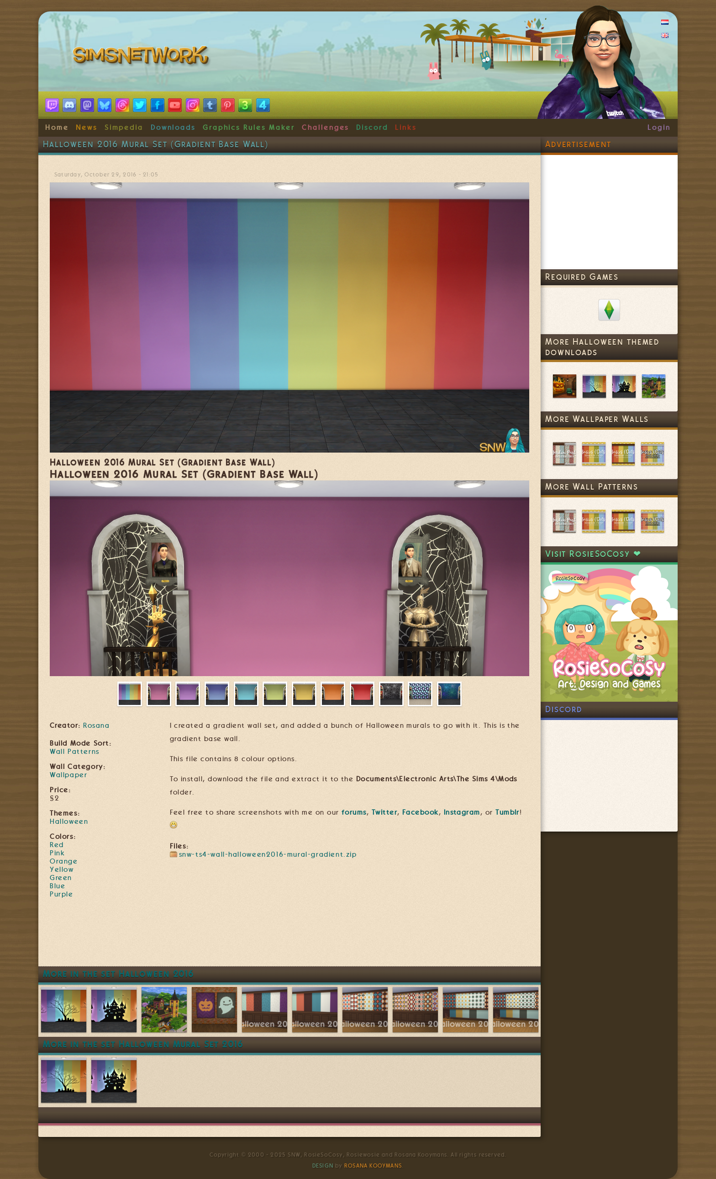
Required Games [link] (582, 277)
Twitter (384, 812)
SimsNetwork (142, 57)
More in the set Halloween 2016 (118, 974)
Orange (64, 861)
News (86, 127)
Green (61, 878)
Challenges (325, 127)
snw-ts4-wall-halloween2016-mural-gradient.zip (268, 854)
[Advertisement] (289, 938)
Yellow (62, 869)
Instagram (462, 812)
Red (57, 845)
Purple (62, 894)
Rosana (96, 725)
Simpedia (124, 127)
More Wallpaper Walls (597, 419)
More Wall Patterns (591, 486)
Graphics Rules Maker (249, 127)
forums (354, 812)
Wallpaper (68, 775)
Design (322, 1166)
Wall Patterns (75, 751)
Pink (57, 853)
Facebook (420, 812)
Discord (372, 127)
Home (57, 127)
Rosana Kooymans (373, 1166)
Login (659, 127)
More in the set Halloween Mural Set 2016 (143, 1044)
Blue (57, 886)
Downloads (173, 127)
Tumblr (507, 812)
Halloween (69, 821)
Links (405, 127)
